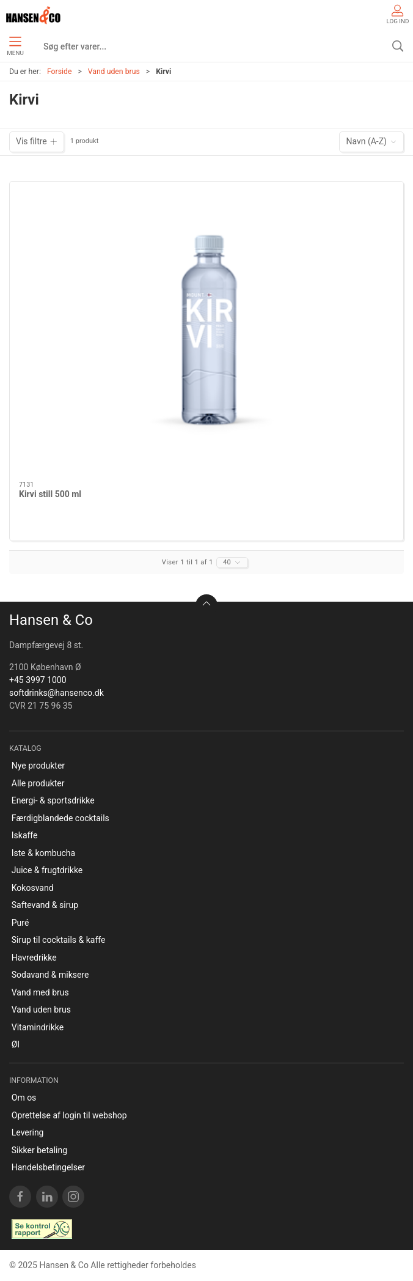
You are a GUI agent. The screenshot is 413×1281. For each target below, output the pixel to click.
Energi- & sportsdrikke (53, 800)
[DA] (33, 15)
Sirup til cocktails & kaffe (59, 940)
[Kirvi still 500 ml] (206, 332)
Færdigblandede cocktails (60, 818)
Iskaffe (25, 835)
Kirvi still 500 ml (50, 494)
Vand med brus (40, 992)
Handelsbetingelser (48, 1167)
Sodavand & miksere (50, 975)
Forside (59, 71)
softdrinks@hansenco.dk (56, 693)
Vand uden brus (114, 71)
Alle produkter (38, 783)
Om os (24, 1097)
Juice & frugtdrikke (47, 870)
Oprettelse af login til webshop (69, 1115)
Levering (28, 1132)
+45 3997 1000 (38, 680)
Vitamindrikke (38, 1027)
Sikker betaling (39, 1150)
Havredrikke (34, 957)
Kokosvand (33, 888)
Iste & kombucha (43, 853)
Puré (20, 923)
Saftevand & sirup (45, 905)
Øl (16, 1044)
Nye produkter (38, 765)
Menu (15, 46)
